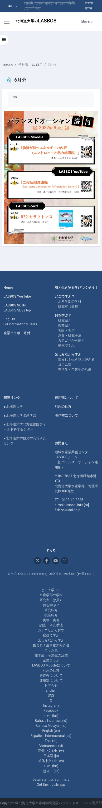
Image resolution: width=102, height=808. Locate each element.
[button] (13, 6)
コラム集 (64, 364)
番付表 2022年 (30, 64)
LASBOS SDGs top (17, 310)
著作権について (66, 415)
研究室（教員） (69, 306)
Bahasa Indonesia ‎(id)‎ (51, 721)
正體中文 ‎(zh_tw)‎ (51, 751)
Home (8, 287)
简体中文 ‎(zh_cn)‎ (51, 761)
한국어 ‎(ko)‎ (51, 771)
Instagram (51, 705)
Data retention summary (51, 779)
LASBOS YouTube (17, 296)
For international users (20, 324)
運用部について (66, 398)
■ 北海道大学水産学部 (20, 415)
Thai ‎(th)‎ (51, 741)
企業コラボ (51, 660)
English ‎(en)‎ (51, 731)
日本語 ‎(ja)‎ (51, 756)
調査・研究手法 (69, 335)
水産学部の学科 (69, 301)
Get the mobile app (51, 784)
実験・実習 (66, 330)
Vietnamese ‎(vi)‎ (51, 746)
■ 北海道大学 (13, 406)
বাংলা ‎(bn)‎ (51, 716)
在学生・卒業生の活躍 (74, 369)
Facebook (51, 710)
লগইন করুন (89, 5)
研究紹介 (64, 320)
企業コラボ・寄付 (17, 333)
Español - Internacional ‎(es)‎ (51, 736)
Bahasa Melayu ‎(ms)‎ (51, 726)
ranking (7, 64)
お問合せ (51, 685)
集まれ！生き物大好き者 (76, 359)
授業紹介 (64, 325)
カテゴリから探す (71, 340)
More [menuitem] (85, 22)
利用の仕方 (63, 406)
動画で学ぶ (66, 345)
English (51, 690)
